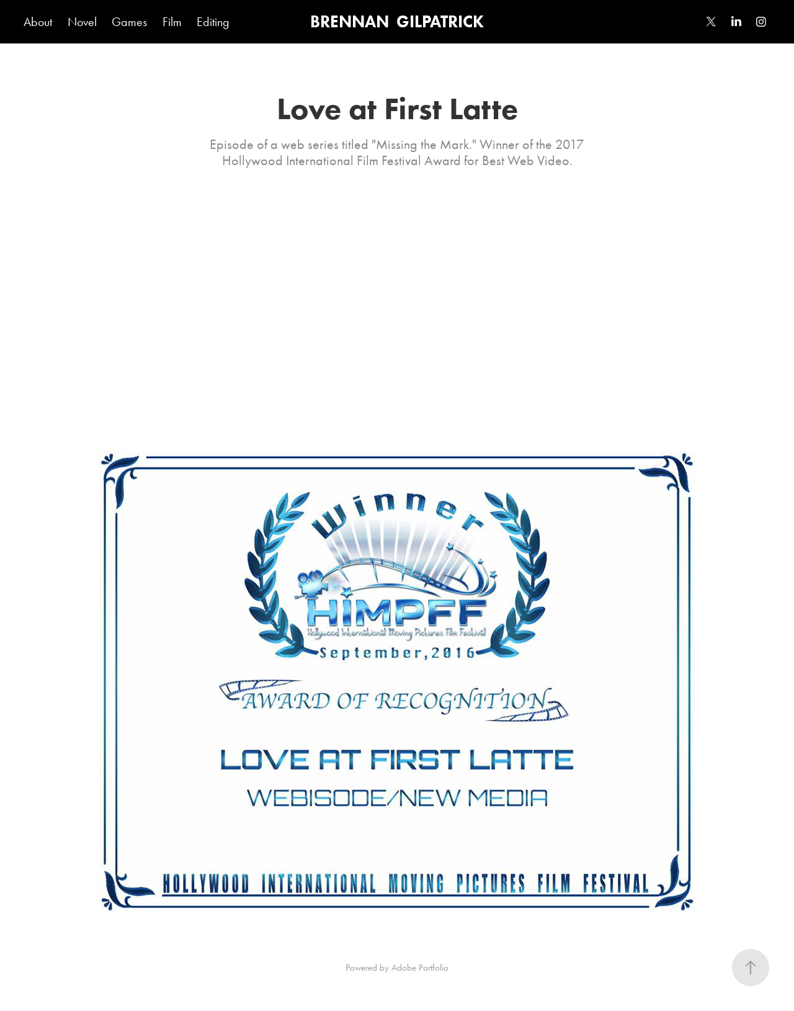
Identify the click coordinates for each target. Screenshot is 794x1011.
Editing (213, 21)
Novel (82, 21)
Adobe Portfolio (419, 967)
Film (172, 21)
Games (129, 21)
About (38, 21)
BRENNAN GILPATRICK (397, 21)
